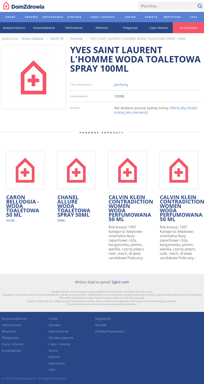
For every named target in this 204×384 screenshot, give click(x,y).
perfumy (121, 84)
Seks (52, 370)
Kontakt (100, 325)
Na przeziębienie (14, 319)
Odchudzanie (12, 325)
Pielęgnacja (10, 338)
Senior (53, 350)
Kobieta (54, 357)
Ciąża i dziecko (12, 344)
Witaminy (9, 331)
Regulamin (103, 319)
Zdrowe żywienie (61, 338)
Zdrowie (54, 325)
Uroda (53, 319)
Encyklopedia (11, 350)
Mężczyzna (57, 363)
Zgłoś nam (120, 282)
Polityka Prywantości (110, 331)
